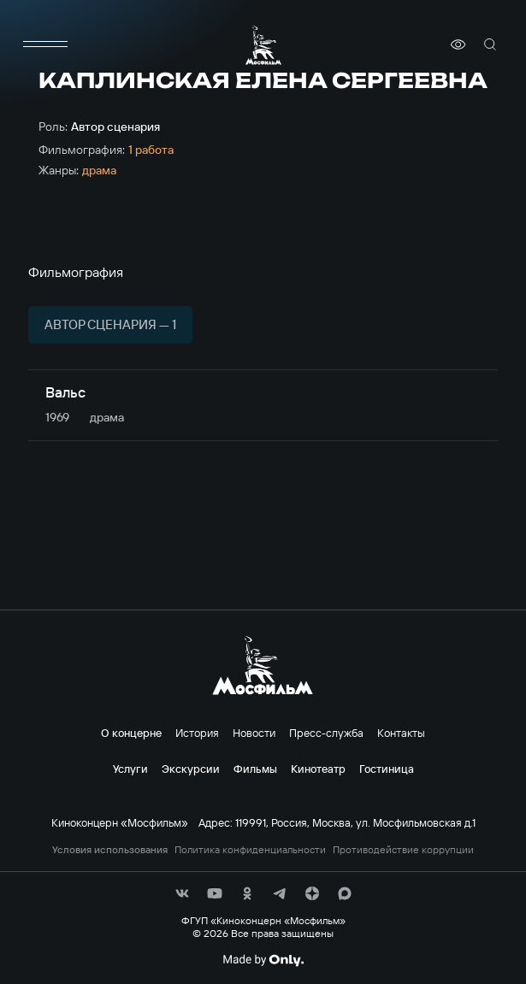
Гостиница (386, 768)
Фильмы (255, 768)
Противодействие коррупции (403, 850)
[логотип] (263, 44)
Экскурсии (191, 768)
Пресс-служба (326, 732)
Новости (254, 732)
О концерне (131, 732)
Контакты (401, 732)
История (197, 732)
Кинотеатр (318, 768)
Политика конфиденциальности (250, 850)
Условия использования (110, 850)
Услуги (130, 768)
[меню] (45, 44)
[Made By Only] (263, 960)
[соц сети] (182, 893)
